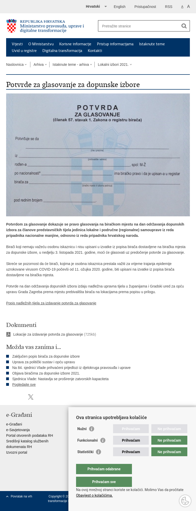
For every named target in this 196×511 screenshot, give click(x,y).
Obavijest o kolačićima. (94, 495)
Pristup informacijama (115, 44)
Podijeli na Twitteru (30, 397)
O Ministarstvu (41, 44)
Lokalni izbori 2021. (113, 64)
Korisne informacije (75, 44)
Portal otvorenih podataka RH (29, 435)
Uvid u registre (24, 50)
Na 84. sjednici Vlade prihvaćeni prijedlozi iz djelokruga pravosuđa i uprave (71, 368)
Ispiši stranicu (8, 397)
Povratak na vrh (21, 496)
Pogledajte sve (24, 384)
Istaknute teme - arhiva (71, 64)
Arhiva (38, 64)
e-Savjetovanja (18, 430)
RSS (169, 7)
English (120, 7)
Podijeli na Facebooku (19, 397)
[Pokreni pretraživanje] (184, 26)
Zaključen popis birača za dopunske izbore (46, 356)
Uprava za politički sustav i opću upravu (43, 362)
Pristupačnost (145, 7)
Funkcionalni (87, 451)
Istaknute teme (152, 44)
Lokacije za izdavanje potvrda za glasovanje (48, 334)
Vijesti (17, 44)
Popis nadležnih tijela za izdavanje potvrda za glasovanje (51, 303)
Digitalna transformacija (62, 50)
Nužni (82, 439)
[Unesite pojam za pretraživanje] (138, 26)
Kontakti (95, 50)
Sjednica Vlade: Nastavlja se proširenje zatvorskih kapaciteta (60, 379)
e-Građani (14, 424)
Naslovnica (14, 64)
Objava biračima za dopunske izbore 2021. (46, 373)
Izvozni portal (16, 452)
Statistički (85, 462)
